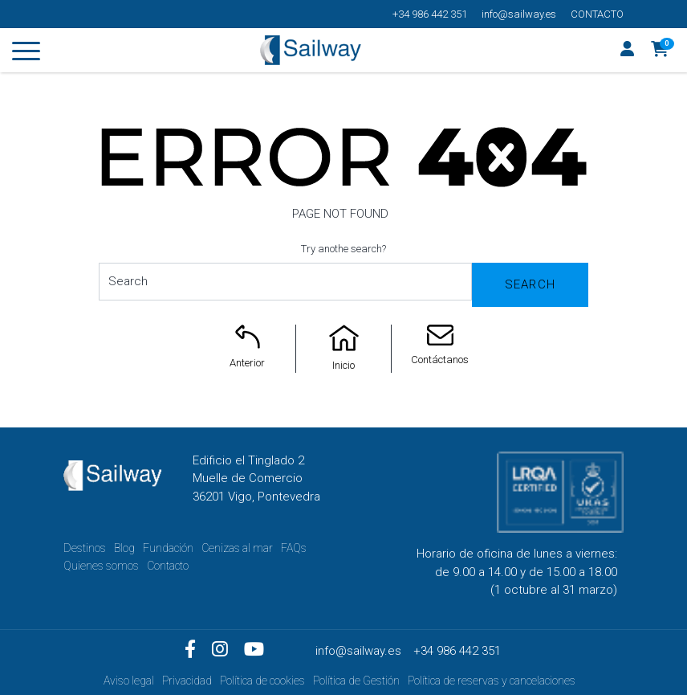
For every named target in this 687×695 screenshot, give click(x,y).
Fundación (168, 548)
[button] (660, 50)
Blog (124, 548)
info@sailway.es (519, 14)
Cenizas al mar (237, 548)
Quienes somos (101, 565)
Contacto (597, 14)
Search (530, 284)
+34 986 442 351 (429, 14)
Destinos (84, 548)
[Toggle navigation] (26, 54)
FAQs (294, 548)
